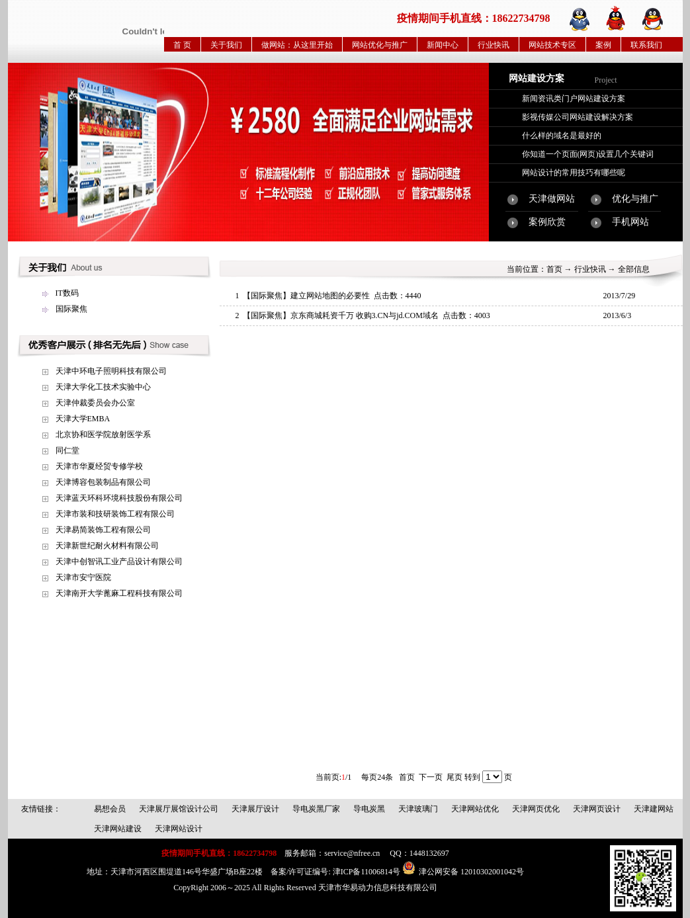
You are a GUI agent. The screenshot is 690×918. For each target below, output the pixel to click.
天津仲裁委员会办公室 (95, 402)
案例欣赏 (547, 222)
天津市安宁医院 (83, 577)
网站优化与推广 (380, 45)
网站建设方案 (536, 78)
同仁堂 (67, 450)
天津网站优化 (475, 809)
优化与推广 (635, 199)
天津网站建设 (118, 828)
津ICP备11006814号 (366, 871)
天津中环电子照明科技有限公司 (111, 371)
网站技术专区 (552, 45)
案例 (603, 45)
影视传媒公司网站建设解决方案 (577, 117)
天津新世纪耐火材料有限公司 (107, 545)
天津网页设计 (597, 809)
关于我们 (226, 45)
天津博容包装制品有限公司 (103, 482)
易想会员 (110, 809)
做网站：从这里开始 (297, 45)
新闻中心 (442, 45)
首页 (554, 269)
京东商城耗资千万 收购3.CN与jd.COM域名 (364, 315)
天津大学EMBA (83, 418)
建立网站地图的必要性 (330, 295)
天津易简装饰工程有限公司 (103, 529)
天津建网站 (653, 809)
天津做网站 (552, 199)
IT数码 (67, 293)
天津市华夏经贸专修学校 (99, 466)
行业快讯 (493, 45)
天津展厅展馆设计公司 (178, 809)
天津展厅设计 (255, 809)
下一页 (431, 777)
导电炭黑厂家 (316, 809)
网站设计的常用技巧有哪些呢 (573, 172)
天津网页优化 (536, 809)
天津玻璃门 (418, 809)
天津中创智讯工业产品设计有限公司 (119, 561)
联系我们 (646, 45)
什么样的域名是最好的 (561, 135)
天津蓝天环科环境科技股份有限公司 (119, 498)
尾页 (454, 777)
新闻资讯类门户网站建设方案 (573, 98)
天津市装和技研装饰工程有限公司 (115, 514)
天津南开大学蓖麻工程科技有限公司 (119, 593)
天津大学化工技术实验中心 (103, 387)
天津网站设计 (178, 828)
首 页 (182, 45)
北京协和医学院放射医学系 (103, 434)
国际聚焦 (71, 308)
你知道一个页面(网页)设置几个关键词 (588, 154)
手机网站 (630, 222)
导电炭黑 (369, 809)
